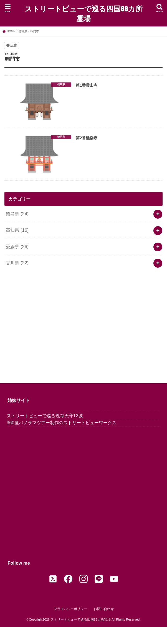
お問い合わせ (104, 609)
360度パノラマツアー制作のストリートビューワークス (61, 422)
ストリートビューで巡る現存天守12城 (45, 415)
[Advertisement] (83, 324)
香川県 (17, 262)
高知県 (17, 230)
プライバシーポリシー (70, 609)
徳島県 (17, 213)
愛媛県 (17, 246)
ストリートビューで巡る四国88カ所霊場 (84, 13)
